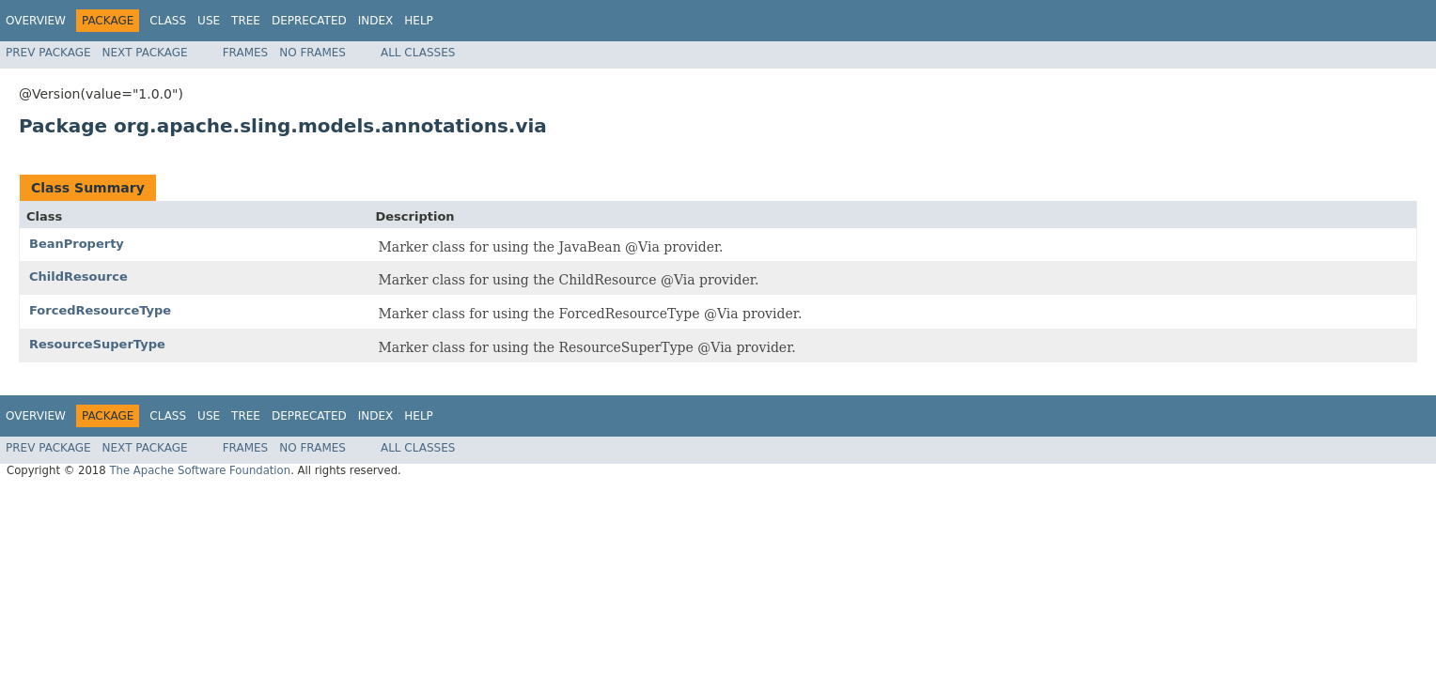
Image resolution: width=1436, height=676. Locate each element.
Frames (246, 52)
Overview (36, 20)
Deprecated (309, 20)
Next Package (145, 52)
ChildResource (78, 276)
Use (208, 20)
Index (376, 20)
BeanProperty (76, 244)
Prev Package (48, 52)
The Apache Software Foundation (199, 470)
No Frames (312, 52)
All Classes (418, 52)
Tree (245, 20)
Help (418, 20)
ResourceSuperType (97, 344)
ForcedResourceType (100, 310)
